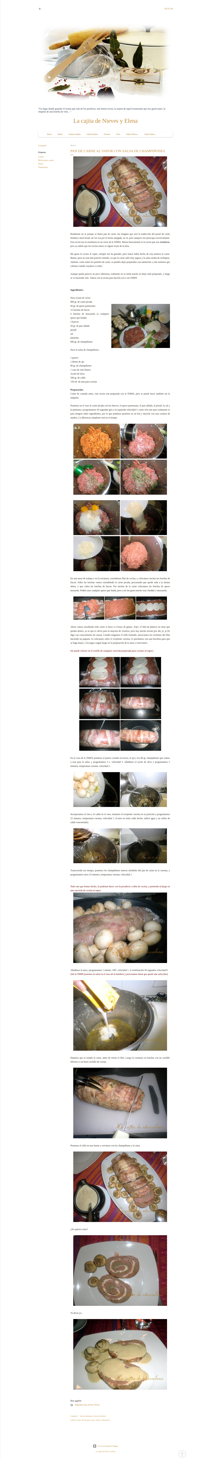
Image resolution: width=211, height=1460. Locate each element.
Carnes (41, 157)
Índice (60, 134)
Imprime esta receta (84, 1404)
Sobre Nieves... (132, 134)
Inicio (49, 134)
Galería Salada (75, 134)
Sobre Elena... (150, 134)
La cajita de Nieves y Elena (105, 120)
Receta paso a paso (46, 160)
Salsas (40, 164)
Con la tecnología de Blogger (105, 1446)
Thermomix (43, 167)
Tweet (96, 1404)
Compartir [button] (42, 145)
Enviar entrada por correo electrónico (93, 1416)
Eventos (107, 134)
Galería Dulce (92, 134)
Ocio (118, 134)
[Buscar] (169, 8)
